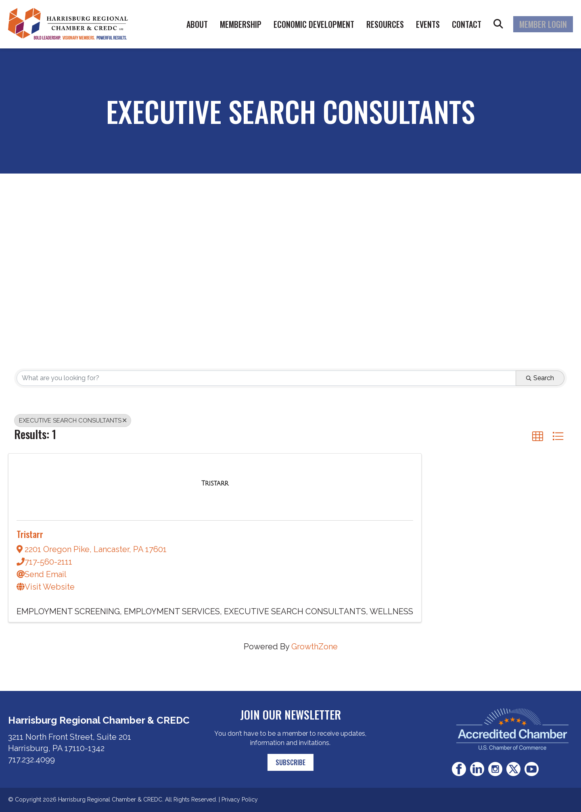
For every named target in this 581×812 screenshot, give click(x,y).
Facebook (459, 769)
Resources (385, 24)
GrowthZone (314, 646)
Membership (240, 24)
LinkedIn (477, 769)
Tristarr (30, 533)
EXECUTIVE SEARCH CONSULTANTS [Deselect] (72, 420)
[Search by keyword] (266, 378)
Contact (466, 24)
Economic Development (314, 24)
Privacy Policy (240, 799)
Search (498, 24)
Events (428, 24)
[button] (538, 436)
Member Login (543, 24)
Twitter (513, 769)
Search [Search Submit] (540, 378)
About (197, 24)
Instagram (495, 769)
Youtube (532, 769)
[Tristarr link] (214, 482)
